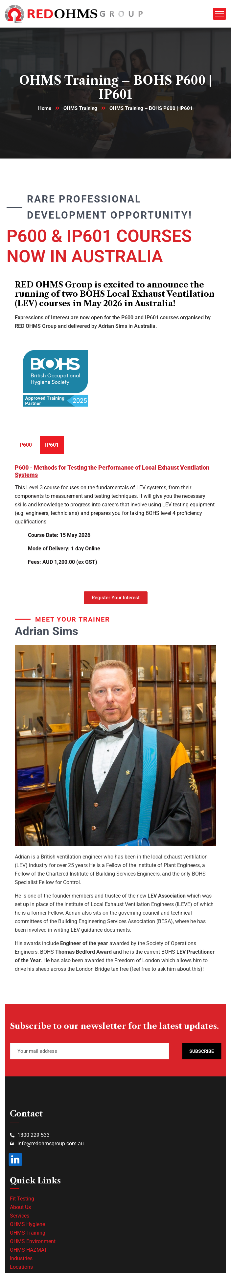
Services (19, 1216)
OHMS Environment (33, 1241)
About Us (20, 1207)
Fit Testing (22, 1199)
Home (44, 108)
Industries (21, 1258)
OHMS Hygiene (27, 1224)
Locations (21, 1267)
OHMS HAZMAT (28, 1250)
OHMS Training (80, 108)
